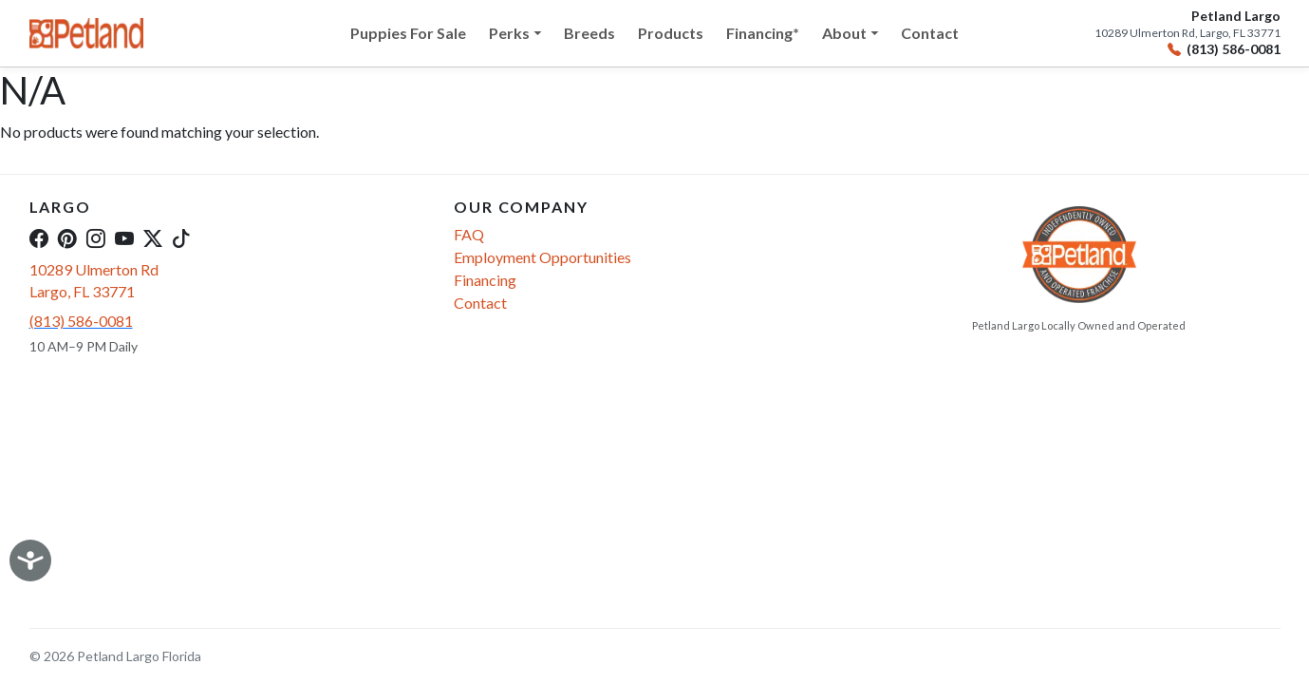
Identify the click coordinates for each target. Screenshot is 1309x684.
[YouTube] (124, 237)
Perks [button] (509, 33)
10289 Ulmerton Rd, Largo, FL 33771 (1187, 33)
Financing (485, 280)
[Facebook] (38, 237)
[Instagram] (95, 237)
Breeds (589, 33)
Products (670, 33)
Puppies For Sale (408, 33)
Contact (930, 33)
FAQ (469, 234)
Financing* (762, 33)
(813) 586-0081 (1224, 50)
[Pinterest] (67, 237)
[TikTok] (181, 237)
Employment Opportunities (542, 257)
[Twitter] (152, 237)
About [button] (844, 33)
